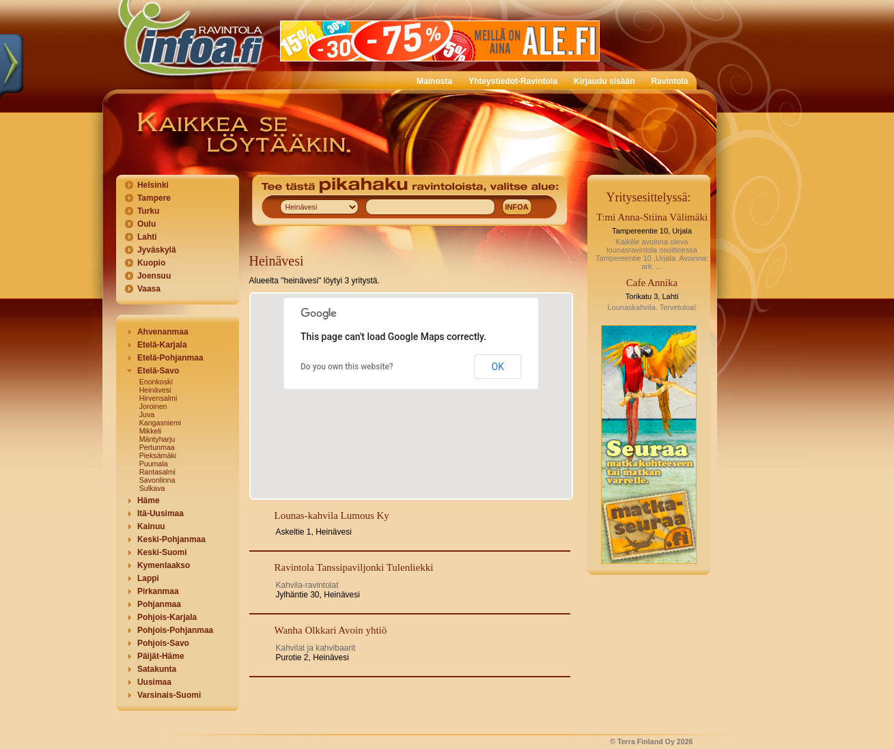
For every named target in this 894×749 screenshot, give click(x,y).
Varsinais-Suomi (169, 695)
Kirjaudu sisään (604, 81)
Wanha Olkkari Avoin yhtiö (331, 630)
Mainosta (434, 81)
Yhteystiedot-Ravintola (513, 81)
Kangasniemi (160, 423)
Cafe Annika (652, 282)
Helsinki (153, 185)
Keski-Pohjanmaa (171, 539)
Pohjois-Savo (163, 643)
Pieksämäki (157, 455)
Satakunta (156, 669)
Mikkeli (150, 431)
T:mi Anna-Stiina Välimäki (652, 217)
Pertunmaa (157, 447)
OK (498, 366)
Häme (148, 500)
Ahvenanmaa (162, 332)
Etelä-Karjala (162, 345)
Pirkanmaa (158, 591)
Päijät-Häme (160, 656)
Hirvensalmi (158, 398)
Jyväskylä (156, 250)
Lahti (147, 237)
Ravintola (669, 81)
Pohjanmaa (159, 604)
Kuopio (151, 263)
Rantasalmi (157, 472)
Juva (147, 414)
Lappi (148, 578)
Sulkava (152, 488)
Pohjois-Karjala (167, 617)
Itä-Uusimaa (160, 513)
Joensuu (154, 276)
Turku (148, 211)
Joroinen (153, 406)
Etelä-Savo (158, 371)
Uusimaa (154, 682)
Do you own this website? (347, 366)
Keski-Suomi (162, 552)
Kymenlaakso (163, 565)
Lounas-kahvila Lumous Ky (332, 515)
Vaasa (148, 289)
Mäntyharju (157, 439)
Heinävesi (155, 390)
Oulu (146, 224)
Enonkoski (156, 382)
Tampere (154, 198)
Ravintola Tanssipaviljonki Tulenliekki (354, 567)
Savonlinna (157, 480)
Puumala (153, 464)
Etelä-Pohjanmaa (170, 358)
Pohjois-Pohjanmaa (175, 630)
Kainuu (151, 526)
